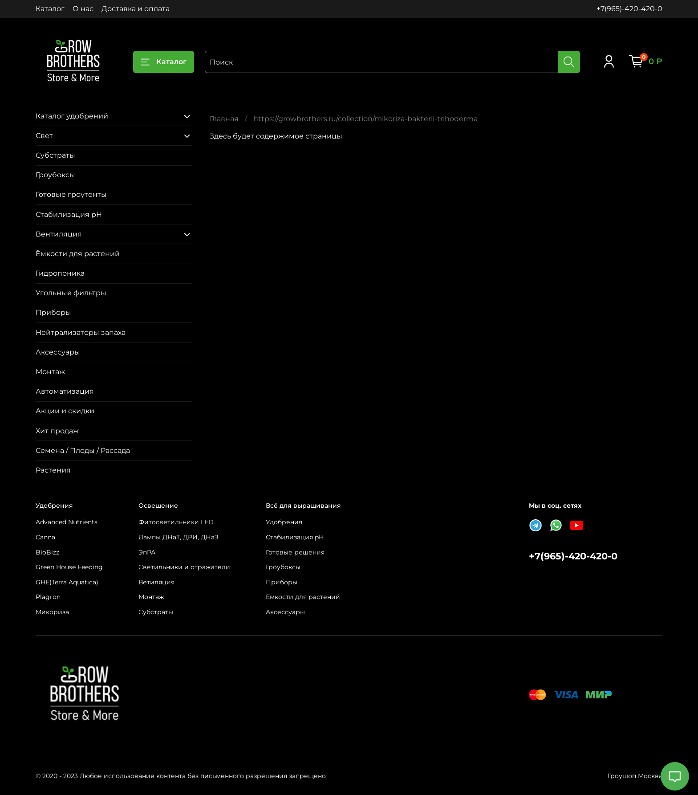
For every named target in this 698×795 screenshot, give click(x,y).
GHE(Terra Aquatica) (67, 582)
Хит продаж (57, 431)
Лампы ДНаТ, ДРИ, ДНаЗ (178, 537)
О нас (83, 8)
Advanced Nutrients (66, 522)
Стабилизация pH (69, 214)
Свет (44, 135)
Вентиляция (59, 234)
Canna (45, 537)
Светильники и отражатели (184, 567)
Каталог (50, 8)
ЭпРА (146, 552)
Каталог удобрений (72, 116)
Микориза (52, 612)
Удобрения (284, 522)
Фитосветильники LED (176, 522)
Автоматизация (65, 391)
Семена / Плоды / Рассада (83, 450)
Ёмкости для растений (78, 253)
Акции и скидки (65, 411)
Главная (224, 118)
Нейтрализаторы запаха (81, 332)
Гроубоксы (55, 175)
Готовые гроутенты (71, 194)
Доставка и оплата (135, 8)
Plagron (48, 597)
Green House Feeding (69, 567)
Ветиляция (156, 582)
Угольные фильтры (71, 293)
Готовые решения (295, 552)
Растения (53, 470)
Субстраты (55, 155)
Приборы (53, 312)
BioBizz (47, 552)
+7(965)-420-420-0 (629, 8)
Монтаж (50, 371)
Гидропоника (60, 273)
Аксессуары (58, 352)
